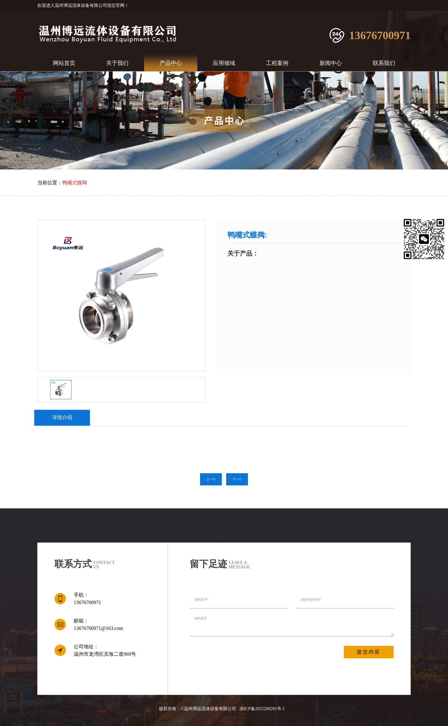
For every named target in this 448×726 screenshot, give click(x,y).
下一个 (237, 479)
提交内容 (368, 651)
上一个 (211, 479)
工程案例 (277, 63)
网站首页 (64, 63)
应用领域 (224, 63)
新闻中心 (331, 63)
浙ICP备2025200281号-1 (262, 708)
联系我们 (384, 63)
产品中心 (171, 63)
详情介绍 (62, 417)
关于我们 (117, 63)
